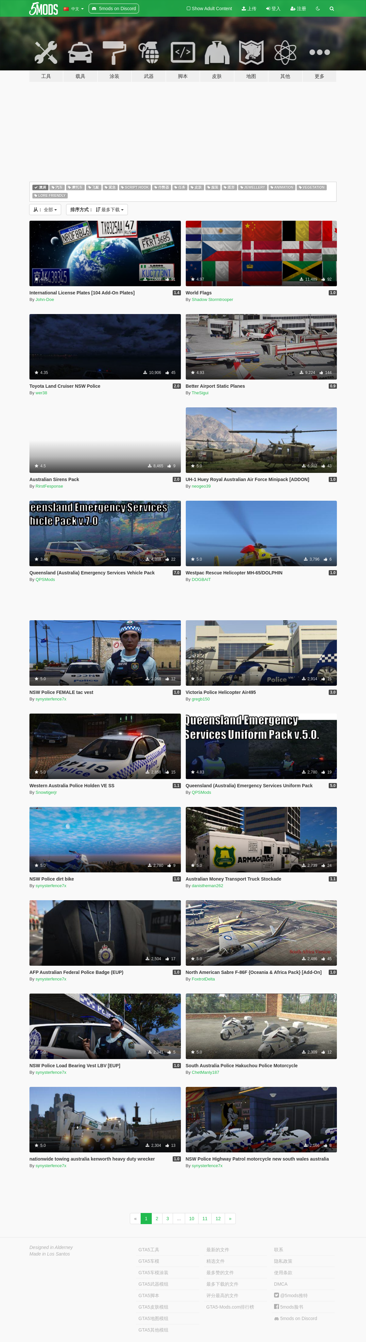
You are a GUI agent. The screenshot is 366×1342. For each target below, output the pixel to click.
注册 (298, 8)
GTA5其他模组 (153, 1330)
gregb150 (201, 699)
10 (191, 1218)
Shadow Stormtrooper (212, 299)
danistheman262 (207, 885)
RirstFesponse (49, 486)
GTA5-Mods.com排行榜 (230, 1307)
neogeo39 (201, 486)
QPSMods (45, 579)
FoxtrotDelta (203, 979)
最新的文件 (217, 1249)
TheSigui (200, 392)
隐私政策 (283, 1261)
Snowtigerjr (46, 792)
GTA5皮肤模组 (153, 1307)
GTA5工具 (148, 1249)
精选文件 (215, 1261)
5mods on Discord (295, 1318)
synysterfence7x (51, 699)
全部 (45, 209)
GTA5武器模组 (153, 1284)
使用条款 (283, 1272)
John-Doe (45, 299)
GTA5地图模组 (153, 1318)
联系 (278, 1249)
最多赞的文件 (220, 1272)
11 (205, 1218)
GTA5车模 (148, 1261)
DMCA (281, 1284)
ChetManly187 (205, 1072)
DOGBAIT (201, 579)
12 (218, 1218)
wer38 (41, 392)
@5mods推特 (291, 1295)
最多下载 (97, 209)
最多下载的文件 (222, 1284)
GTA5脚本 (148, 1295)
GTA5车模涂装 (153, 1272)
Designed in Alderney (51, 1247)
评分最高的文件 (222, 1295)
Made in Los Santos (49, 1254)
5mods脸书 (288, 1307)
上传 (249, 8)
